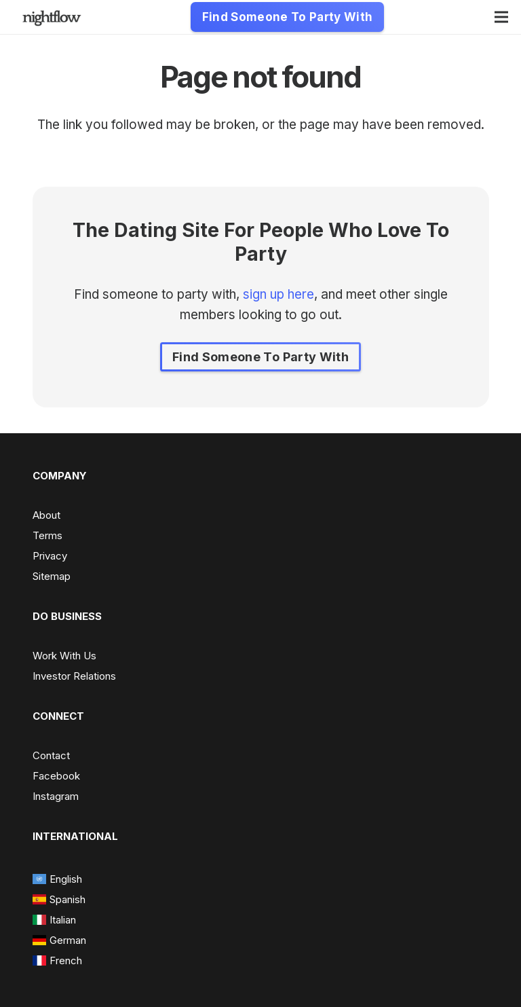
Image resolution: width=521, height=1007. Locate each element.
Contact (51, 755)
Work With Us (64, 655)
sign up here (278, 294)
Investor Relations (74, 676)
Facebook (56, 775)
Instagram (56, 796)
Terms (47, 535)
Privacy (50, 555)
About (46, 515)
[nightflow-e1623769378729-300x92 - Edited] (51, 17)
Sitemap (52, 576)
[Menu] (501, 17)
